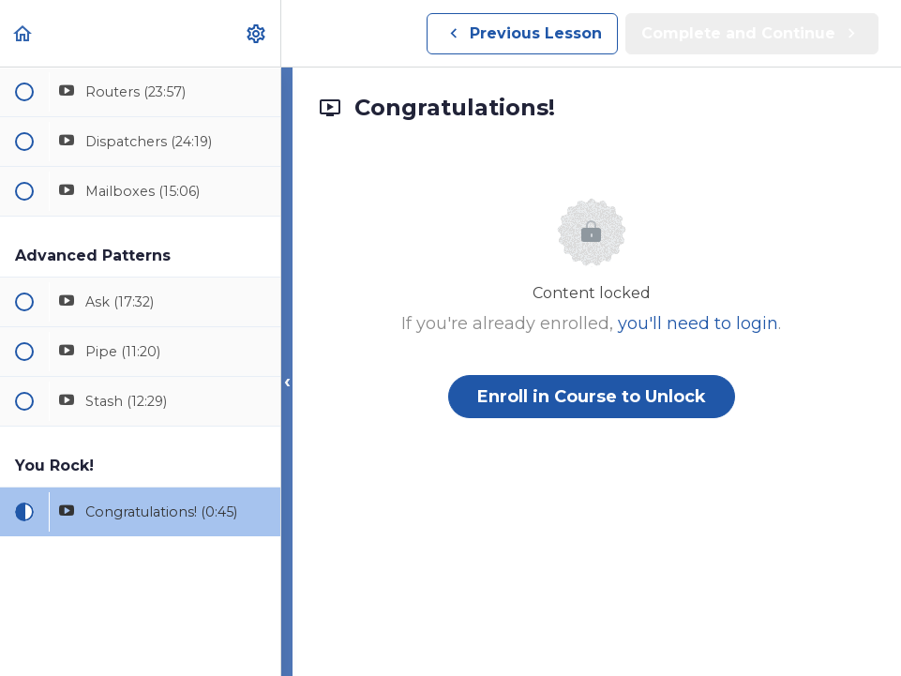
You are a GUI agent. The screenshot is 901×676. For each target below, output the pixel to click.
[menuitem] (256, 33)
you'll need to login (698, 323)
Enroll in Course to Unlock (591, 396)
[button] (23, 33)
